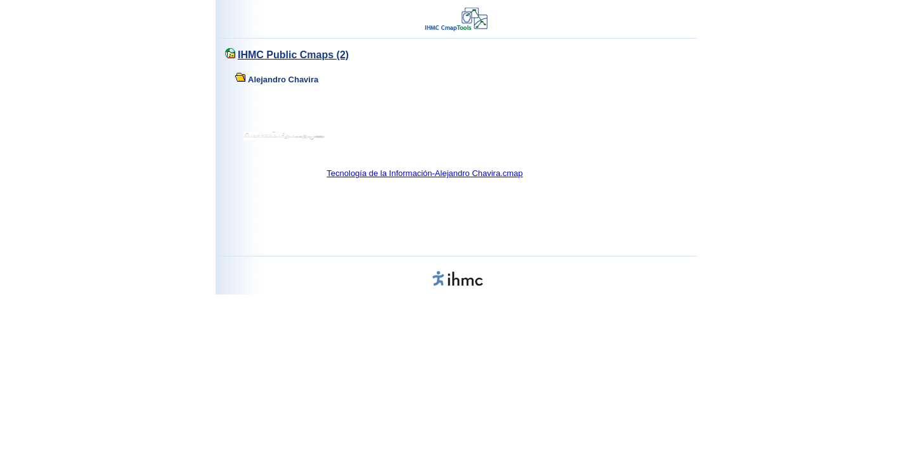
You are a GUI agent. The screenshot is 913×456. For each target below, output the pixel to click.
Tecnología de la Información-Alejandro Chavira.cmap (424, 173)
